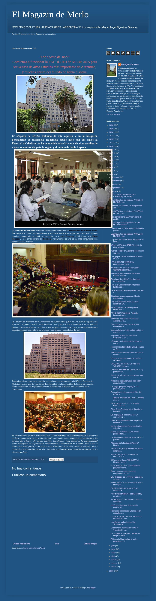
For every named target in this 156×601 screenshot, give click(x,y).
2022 (111, 139)
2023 (111, 136)
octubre (114, 184)
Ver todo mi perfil (113, 114)
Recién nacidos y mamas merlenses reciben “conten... (125, 274)
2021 (111, 143)
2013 (111, 171)
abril (113, 556)
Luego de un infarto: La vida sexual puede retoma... (125, 433)
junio (113, 549)
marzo (114, 560)
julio (113, 546)
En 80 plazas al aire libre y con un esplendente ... (124, 416)
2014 (111, 167)
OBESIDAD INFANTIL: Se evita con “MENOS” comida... (125, 365)
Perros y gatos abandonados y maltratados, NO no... (123, 472)
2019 (111, 150)
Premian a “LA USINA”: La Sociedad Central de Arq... (125, 280)
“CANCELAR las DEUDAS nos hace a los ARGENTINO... (126, 518)
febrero (114, 563)
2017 (111, 157)
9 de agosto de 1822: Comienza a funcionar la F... (124, 455)
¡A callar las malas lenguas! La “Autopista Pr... (123, 523)
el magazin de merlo (130, 64)
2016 (111, 160)
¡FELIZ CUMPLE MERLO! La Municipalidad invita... (122, 263)
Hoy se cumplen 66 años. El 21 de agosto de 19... (124, 303)
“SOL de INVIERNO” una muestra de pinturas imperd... (125, 467)
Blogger (92, 588)
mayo (113, 553)
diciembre (115, 177)
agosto (114, 191)
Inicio (57, 544)
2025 (111, 129)
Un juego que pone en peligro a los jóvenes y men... (125, 388)
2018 (111, 153)
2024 (111, 132)
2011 (111, 571)
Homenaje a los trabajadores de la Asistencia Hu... (124, 320)
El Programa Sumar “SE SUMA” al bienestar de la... (124, 461)
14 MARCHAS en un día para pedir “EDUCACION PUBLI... (125, 269)
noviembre (115, 181)
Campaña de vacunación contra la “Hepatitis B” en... (124, 529)
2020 (111, 146)
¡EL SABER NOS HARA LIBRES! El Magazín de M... (125, 534)
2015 (111, 164)
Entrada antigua (90, 544)
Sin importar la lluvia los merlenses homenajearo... (125, 325)
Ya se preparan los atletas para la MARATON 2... (124, 308)
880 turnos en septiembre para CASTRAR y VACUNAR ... (123, 195)
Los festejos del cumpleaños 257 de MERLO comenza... (125, 224)
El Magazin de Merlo (50, 14)
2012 (111, 174)
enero (114, 567)
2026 (111, 125)
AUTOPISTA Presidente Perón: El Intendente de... (124, 314)
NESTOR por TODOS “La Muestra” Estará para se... (125, 404)
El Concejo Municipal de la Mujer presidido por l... (124, 540)
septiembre (116, 188)
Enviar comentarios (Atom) (34, 548)
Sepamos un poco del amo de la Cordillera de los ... (124, 337)
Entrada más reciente (21, 544)
